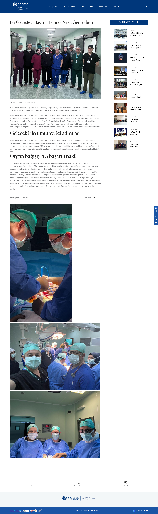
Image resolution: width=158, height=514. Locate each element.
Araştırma (53, 6)
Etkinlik (116, 6)
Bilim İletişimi (87, 6)
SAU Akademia (70, 6)
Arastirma (29, 102)
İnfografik (103, 6)
